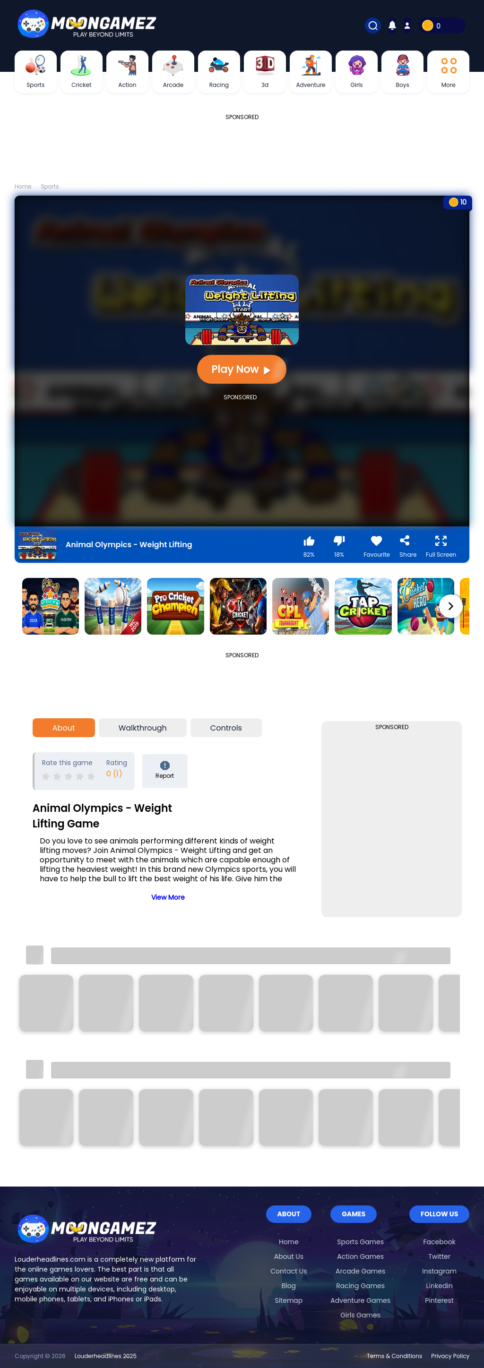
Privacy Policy (450, 1356)
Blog (289, 1286)
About (63, 728)
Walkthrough (143, 728)
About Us (288, 1256)
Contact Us (288, 1271)
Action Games (360, 1256)
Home (289, 1242)
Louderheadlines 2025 (106, 1356)
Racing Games (360, 1286)
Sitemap (288, 1300)
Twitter (439, 1256)
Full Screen (441, 547)
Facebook (440, 1242)
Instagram (439, 1271)
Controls (226, 728)
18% (339, 547)
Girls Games (360, 1315)
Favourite (377, 547)
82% (309, 547)
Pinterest (439, 1300)
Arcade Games (360, 1271)
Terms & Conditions (394, 1356)
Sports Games (360, 1242)
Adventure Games (360, 1300)
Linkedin (439, 1286)
